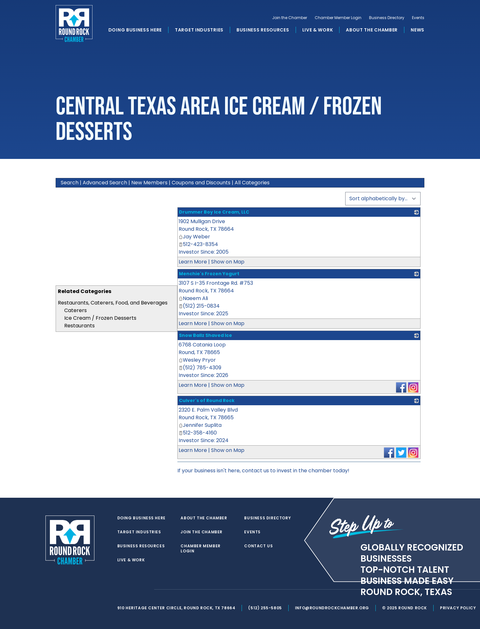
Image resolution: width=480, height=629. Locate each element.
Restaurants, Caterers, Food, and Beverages (113, 302)
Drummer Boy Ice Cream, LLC (214, 212)
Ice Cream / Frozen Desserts (100, 318)
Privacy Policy (458, 608)
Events (418, 17)
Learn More (193, 261)
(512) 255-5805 (265, 608)
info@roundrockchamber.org (332, 608)
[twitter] (120, 589)
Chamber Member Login (338, 17)
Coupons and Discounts (201, 182)
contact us (255, 470)
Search (70, 182)
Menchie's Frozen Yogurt (209, 273)
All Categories (252, 182)
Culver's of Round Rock (207, 400)
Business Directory (386, 17)
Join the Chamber (289, 17)
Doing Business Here (135, 30)
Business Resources (263, 30)
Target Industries (199, 30)
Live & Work (317, 30)
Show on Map (227, 261)
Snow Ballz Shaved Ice (205, 335)
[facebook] (133, 589)
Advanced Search (105, 182)
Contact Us (258, 546)
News (417, 30)
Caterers (75, 310)
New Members (149, 182)
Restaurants (79, 325)
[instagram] (146, 589)
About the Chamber (372, 30)
